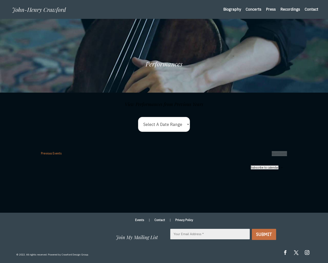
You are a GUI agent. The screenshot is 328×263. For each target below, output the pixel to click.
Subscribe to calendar (264, 167)
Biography (232, 9)
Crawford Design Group (75, 254)
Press (271, 9)
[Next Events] (279, 153)
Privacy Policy (184, 220)
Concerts (253, 9)
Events (139, 220)
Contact (311, 9)
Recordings (290, 9)
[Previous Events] (51, 153)
